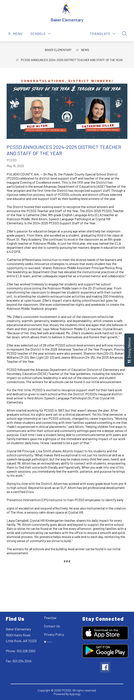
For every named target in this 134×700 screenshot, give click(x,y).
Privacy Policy (54, 634)
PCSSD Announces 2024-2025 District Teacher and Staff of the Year (72, 60)
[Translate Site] (103, 33)
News (85, 50)
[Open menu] (15, 33)
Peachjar (50, 618)
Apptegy (74, 694)
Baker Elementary (58, 50)
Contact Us (52, 626)
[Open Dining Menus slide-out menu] (129, 350)
